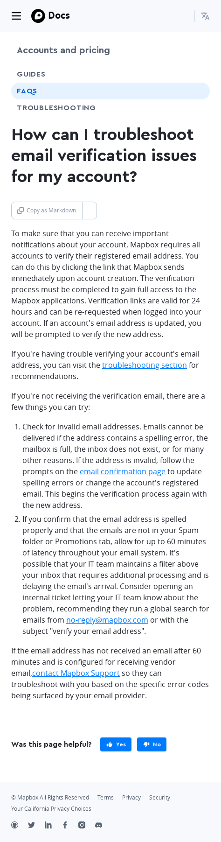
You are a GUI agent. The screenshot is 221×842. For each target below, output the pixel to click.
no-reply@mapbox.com (107, 620)
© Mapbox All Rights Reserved (50, 797)
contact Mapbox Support (76, 673)
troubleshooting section (144, 365)
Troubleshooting (74, 108)
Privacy (131, 797)
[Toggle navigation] (16, 15)
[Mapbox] (38, 16)
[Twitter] (36, 826)
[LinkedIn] (53, 826)
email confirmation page (123, 471)
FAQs (27, 91)
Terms (105, 797)
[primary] (115, 744)
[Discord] (103, 826)
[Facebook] (70, 826)
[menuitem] (205, 16)
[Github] (19, 826)
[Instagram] (86, 826)
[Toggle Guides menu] (194, 74)
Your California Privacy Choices (51, 809)
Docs (59, 15)
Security (159, 797)
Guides (31, 74)
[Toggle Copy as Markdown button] (89, 210)
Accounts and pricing (63, 50)
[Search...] (183, 16)
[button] (205, 16)
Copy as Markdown (46, 210)
